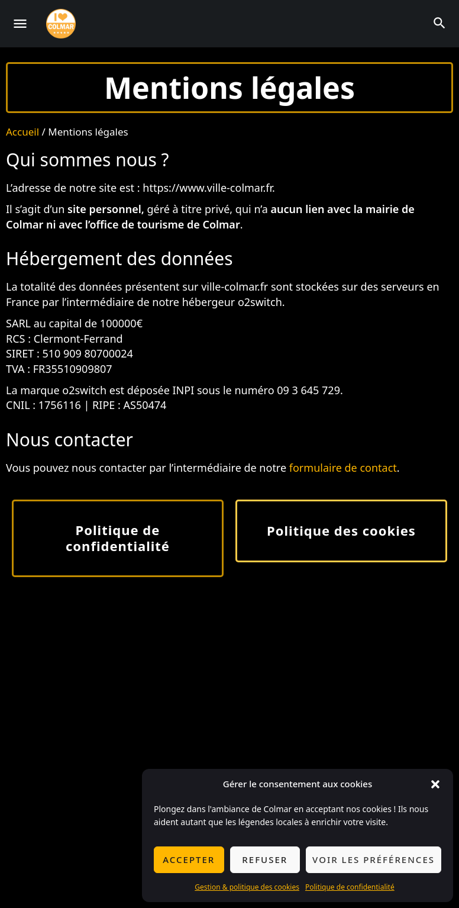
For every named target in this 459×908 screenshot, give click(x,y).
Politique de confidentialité (350, 887)
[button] (435, 784)
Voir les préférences (373, 859)
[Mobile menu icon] (20, 24)
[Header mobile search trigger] (439, 23)
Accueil (22, 132)
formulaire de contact (343, 468)
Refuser (264, 859)
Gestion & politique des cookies (247, 887)
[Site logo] (62, 23)
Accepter (189, 859)
